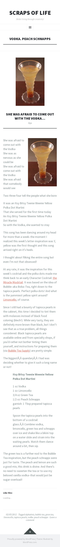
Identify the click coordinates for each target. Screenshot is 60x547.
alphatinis (29, 514)
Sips (30, 123)
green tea (49, 514)
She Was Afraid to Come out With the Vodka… (30, 116)
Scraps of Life (30, 13)
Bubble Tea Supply (19, 350)
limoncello (8, 517)
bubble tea (39, 514)
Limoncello (9, 299)
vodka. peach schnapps (38, 517)
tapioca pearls (20, 517)
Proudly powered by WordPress (21, 539)
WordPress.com (30, 542)
